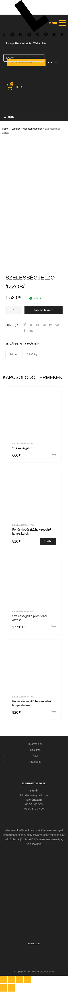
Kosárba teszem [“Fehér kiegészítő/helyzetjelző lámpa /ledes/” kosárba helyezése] (53, 712)
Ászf (35, 755)
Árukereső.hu (34, 944)
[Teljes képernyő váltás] (19, 979)
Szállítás (35, 749)
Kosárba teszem (43, 310)
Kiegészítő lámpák (32, 128)
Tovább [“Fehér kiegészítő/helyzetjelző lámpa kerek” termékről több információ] (48, 541)
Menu (9, 117)
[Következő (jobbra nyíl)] (11, 988)
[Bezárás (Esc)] (3, 979)
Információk (35, 743)
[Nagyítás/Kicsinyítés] (27, 979)
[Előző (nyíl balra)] (3, 988)
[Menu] (57, 23)
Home (5, 128)
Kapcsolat (35, 761)
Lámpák (16, 128)
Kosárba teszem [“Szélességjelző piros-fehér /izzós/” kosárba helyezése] (53, 627)
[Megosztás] (11, 979)
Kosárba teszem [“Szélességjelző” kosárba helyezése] (53, 455)
